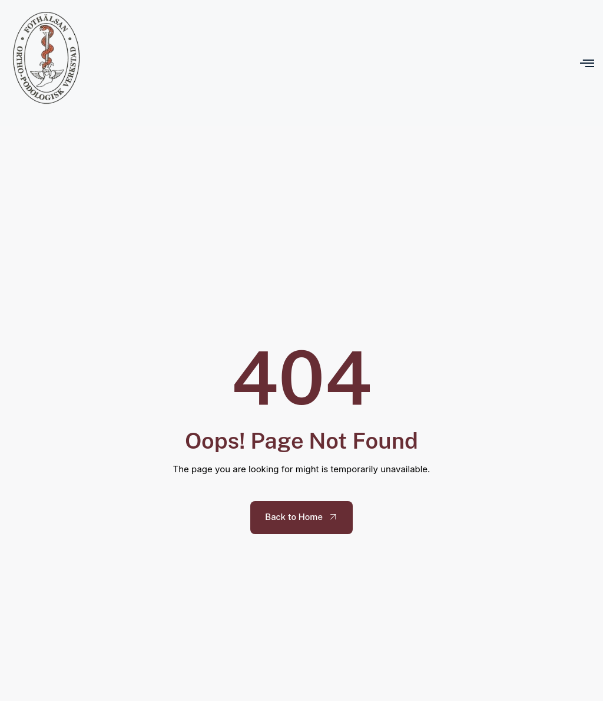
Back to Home (302, 517)
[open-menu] (587, 63)
